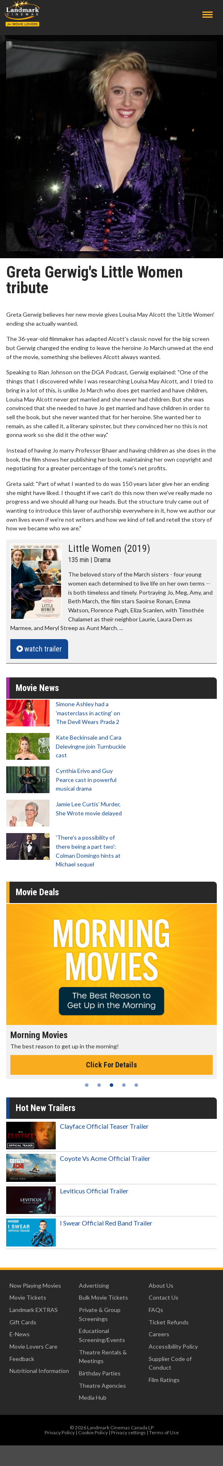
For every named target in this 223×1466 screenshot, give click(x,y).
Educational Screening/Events (102, 1335)
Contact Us (163, 1297)
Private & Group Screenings (100, 1314)
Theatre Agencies (102, 1385)
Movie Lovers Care (33, 1346)
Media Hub (93, 1397)
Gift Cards (22, 1322)
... (121, 627)
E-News (19, 1334)
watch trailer (39, 648)
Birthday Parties (100, 1373)
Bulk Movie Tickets (103, 1297)
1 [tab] (87, 1085)
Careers (159, 1334)
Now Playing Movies (35, 1285)
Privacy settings (128, 1432)
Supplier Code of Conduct (170, 1363)
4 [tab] (124, 1085)
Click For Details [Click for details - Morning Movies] (111, 1064)
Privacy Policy (60, 1432)
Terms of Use (164, 1432)
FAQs (156, 1309)
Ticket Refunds (169, 1322)
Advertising (94, 1285)
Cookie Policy (93, 1432)
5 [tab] (136, 1085)
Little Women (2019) (109, 548)
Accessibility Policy (173, 1346)
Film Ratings (164, 1379)
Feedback (21, 1358)
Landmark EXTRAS (33, 1309)
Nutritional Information (39, 1370)
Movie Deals (37, 892)
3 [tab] (111, 1085)
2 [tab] (99, 1085)
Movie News (37, 688)
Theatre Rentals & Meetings (103, 1357)
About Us (161, 1285)
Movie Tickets (27, 1297)
